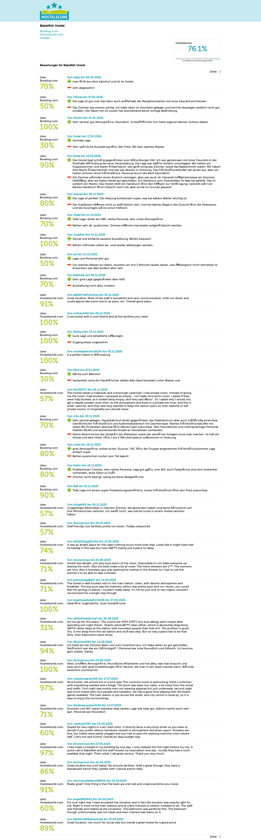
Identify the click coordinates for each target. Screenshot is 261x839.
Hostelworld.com (51, 34)
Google (45, 37)
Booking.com (49, 31)
